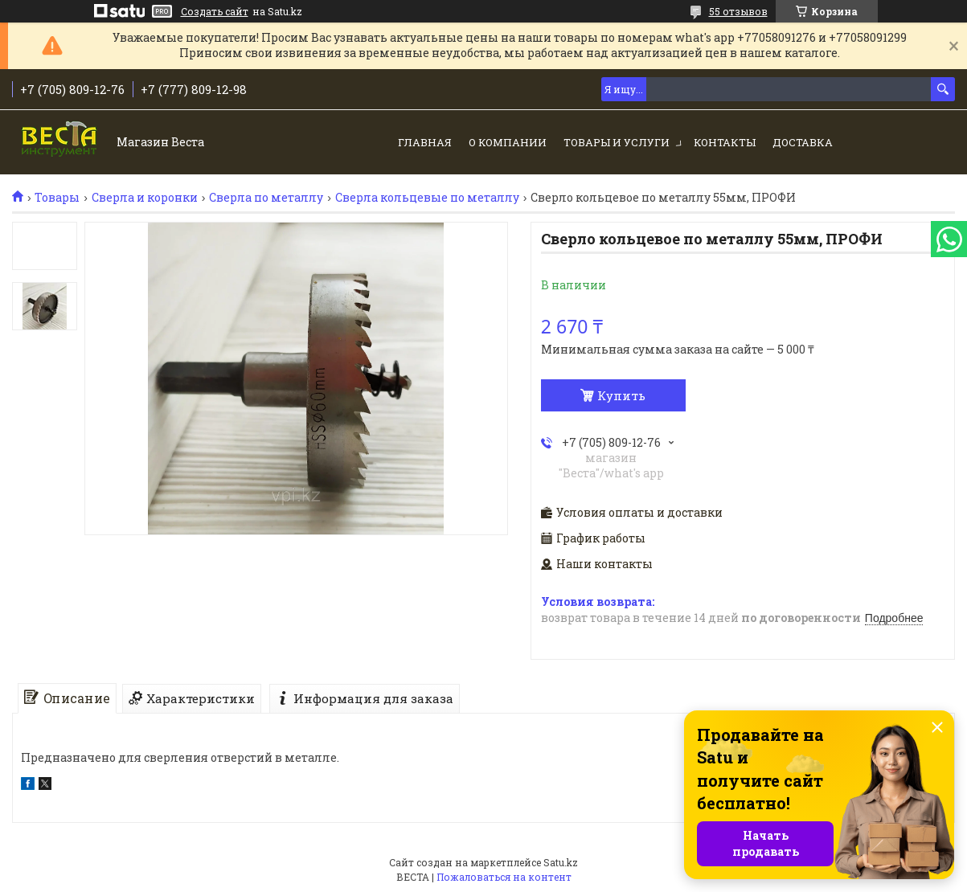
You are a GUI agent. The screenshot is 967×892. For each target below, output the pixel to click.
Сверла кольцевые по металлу (427, 197)
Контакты (725, 142)
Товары (57, 197)
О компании (508, 142)
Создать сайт (214, 11)
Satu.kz (560, 862)
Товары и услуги (616, 142)
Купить (621, 395)
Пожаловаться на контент (504, 876)
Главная (425, 142)
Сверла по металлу (266, 197)
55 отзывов (738, 11)
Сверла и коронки (145, 197)
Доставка (802, 142)
